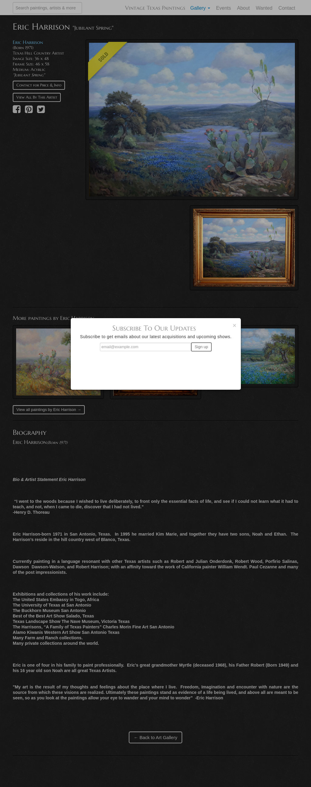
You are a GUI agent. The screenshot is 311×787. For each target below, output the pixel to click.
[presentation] (156, 368)
